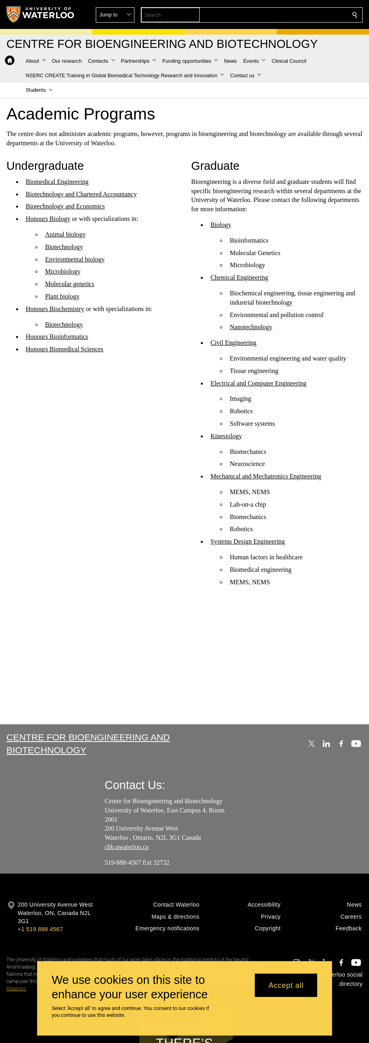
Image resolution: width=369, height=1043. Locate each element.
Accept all (286, 985)
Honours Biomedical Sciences (64, 349)
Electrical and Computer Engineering (258, 383)
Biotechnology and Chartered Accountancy (81, 194)
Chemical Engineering (239, 277)
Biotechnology (64, 246)
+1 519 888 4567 (40, 929)
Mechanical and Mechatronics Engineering (265, 476)
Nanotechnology (251, 327)
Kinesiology (226, 436)
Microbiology (62, 271)
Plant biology (62, 296)
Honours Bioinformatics (57, 337)
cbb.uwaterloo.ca (126, 846)
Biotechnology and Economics (65, 206)
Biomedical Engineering (57, 181)
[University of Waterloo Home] (40, 14)
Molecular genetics (69, 284)
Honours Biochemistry (55, 308)
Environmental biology (75, 259)
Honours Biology (48, 219)
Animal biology (65, 234)
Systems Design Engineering (247, 541)
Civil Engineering (233, 343)
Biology (220, 225)
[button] (296, 15)
